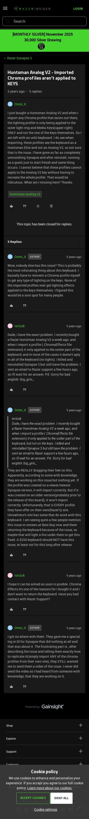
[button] (5, 10)
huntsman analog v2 (25, 194)
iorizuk (19, 326)
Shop (44, 725)
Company (44, 764)
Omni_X (20, 104)
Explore (44, 738)
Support (44, 751)
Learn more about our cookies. (49, 788)
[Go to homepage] (32, 9)
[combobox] (44, 21)
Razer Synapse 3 (19, 58)
